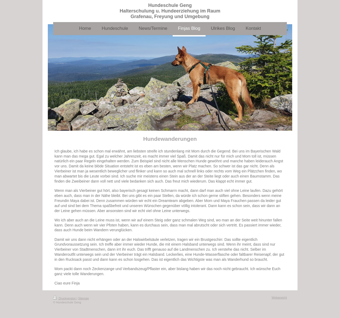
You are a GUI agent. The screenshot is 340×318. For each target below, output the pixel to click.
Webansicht (279, 297)
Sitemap (83, 298)
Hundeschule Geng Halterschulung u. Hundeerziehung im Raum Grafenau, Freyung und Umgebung (170, 11)
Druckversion (64, 298)
